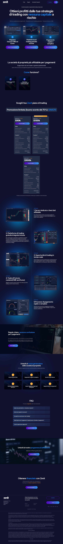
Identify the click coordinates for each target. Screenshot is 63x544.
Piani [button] (24, 2)
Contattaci (50, 2)
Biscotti (26, 503)
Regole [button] (28, 2)
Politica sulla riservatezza (27, 505)
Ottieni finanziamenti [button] (12, 47)
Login (56, 2)
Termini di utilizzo (35, 504)
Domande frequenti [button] (36, 2)
